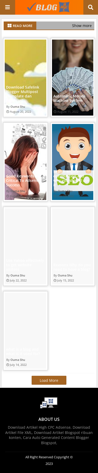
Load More (49, 380)
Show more (82, 25)
